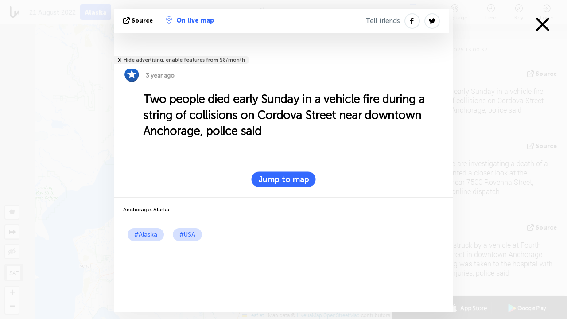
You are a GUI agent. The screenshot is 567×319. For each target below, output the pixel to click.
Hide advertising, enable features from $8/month (184, 60)
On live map (190, 20)
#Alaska (145, 234)
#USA (187, 234)
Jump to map (283, 179)
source (139, 20)
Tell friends (382, 21)
